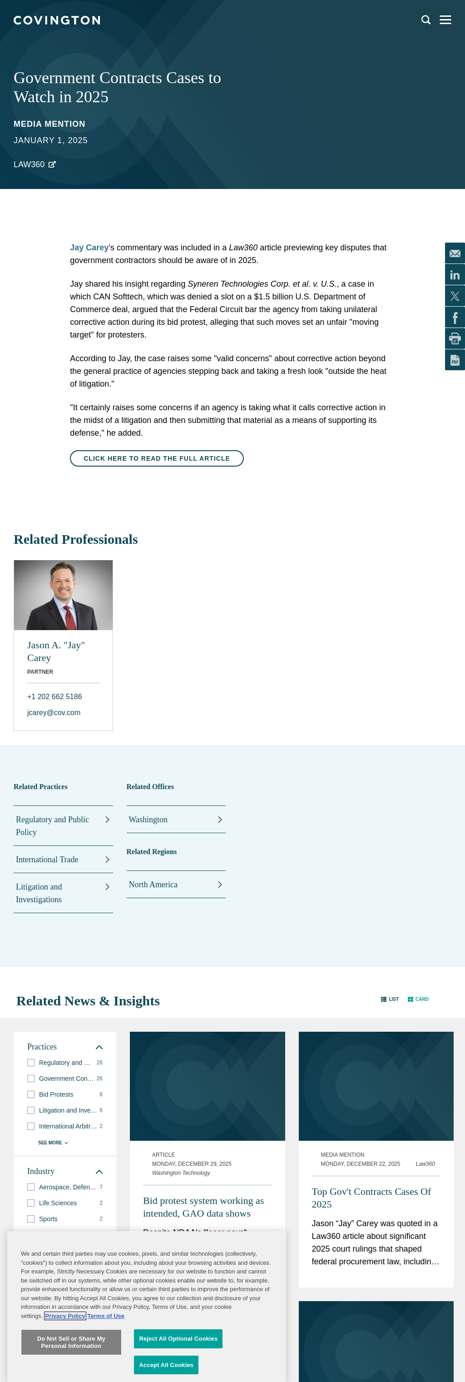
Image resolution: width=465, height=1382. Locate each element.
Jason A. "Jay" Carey (56, 651)
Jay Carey (89, 247)
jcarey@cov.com (53, 712)
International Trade (47, 859)
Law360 (29, 164)
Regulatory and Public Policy (52, 826)
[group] (65, 1063)
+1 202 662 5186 (54, 697)
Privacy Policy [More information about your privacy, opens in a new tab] (65, 1374)
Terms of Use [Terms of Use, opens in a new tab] (106, 1374)
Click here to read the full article (157, 458)
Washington (148, 819)
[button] (390, 999)
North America (153, 884)
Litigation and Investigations (39, 893)
